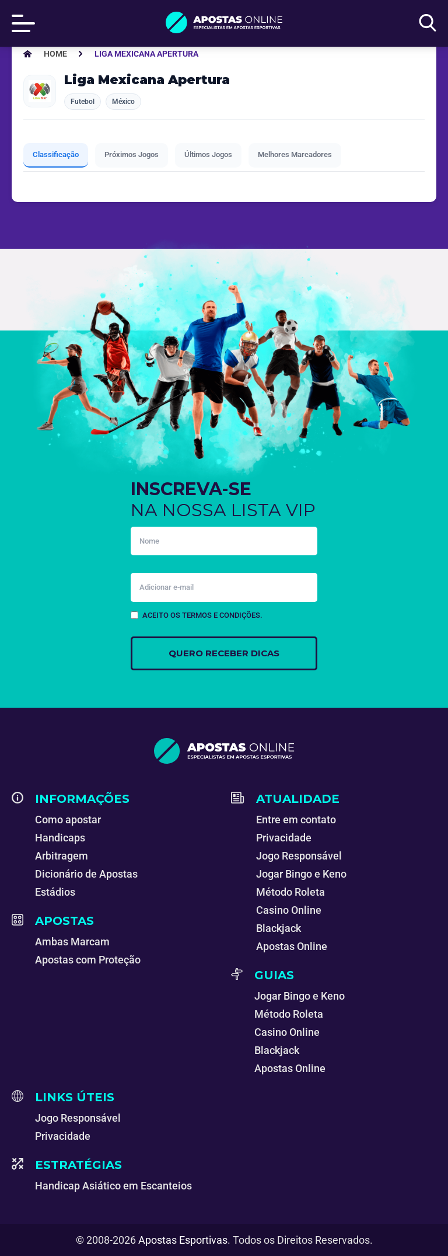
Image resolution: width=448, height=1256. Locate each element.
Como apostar (68, 819)
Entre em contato (296, 819)
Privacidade (284, 837)
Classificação (56, 154)
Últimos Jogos (208, 154)
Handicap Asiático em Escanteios (113, 1186)
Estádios (55, 892)
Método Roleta (290, 892)
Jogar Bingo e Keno (301, 874)
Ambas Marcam (72, 941)
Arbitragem (61, 856)
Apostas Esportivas (183, 1240)
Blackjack (278, 928)
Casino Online (288, 910)
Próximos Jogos (131, 154)
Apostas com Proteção (88, 960)
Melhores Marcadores (295, 154)
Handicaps (60, 837)
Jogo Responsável (299, 856)
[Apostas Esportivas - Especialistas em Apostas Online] (55, 54)
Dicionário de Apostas (86, 874)
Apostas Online (291, 946)
